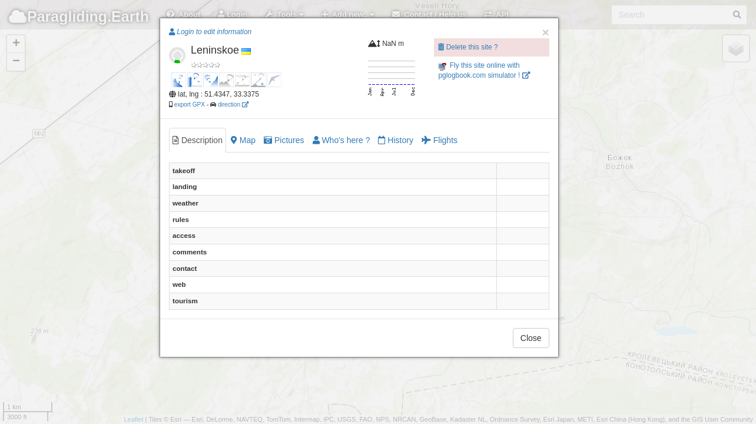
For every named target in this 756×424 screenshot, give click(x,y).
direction (233, 104)
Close (531, 338)
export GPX (189, 104)
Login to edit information (210, 32)
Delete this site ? (468, 47)
